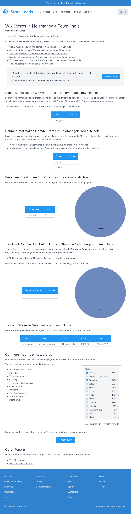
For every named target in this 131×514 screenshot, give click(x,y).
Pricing (77, 11)
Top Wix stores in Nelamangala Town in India (31, 63)
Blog (70, 497)
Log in (123, 11)
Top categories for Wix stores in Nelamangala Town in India (38, 53)
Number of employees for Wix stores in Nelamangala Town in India (42, 57)
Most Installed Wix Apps (21, 463)
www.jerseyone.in (47, 344)
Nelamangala (68, 344)
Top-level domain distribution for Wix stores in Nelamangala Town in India (45, 60)
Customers (73, 492)
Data (55, 11)
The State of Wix (17, 460)
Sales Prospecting (13, 481)
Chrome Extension (75, 3)
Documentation (43, 486)
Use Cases (45, 11)
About (71, 481)
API (6, 497)
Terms (102, 486)
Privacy (103, 481)
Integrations (66, 11)
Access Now (111, 76)
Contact (87, 11)
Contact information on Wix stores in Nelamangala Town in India (40, 50)
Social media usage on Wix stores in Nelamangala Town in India (40, 47)
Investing (8, 486)
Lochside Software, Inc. (15, 506)
